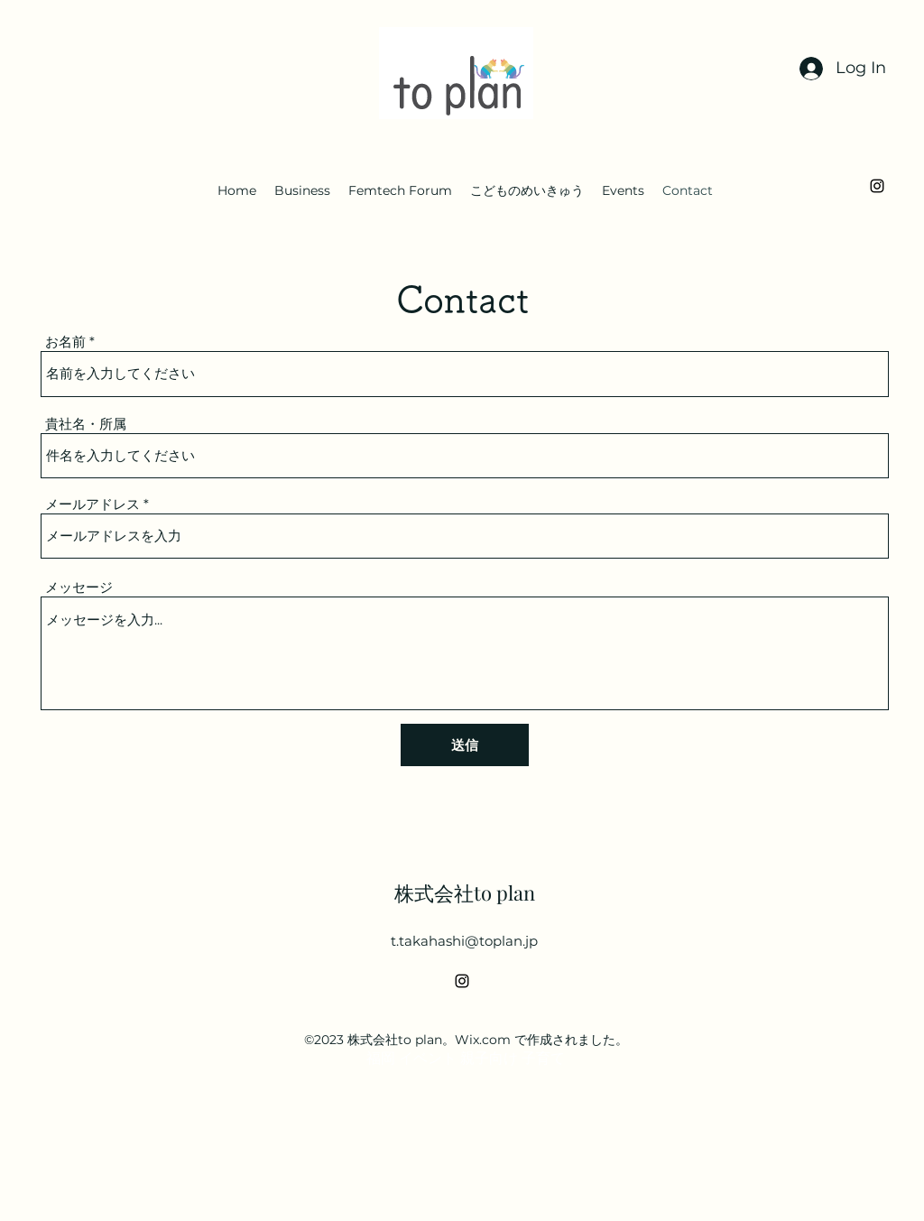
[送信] (465, 745)
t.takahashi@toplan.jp (464, 940)
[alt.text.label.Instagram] (877, 186)
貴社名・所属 (85, 423)
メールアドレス (92, 504)
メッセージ (79, 587)
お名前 (65, 341)
